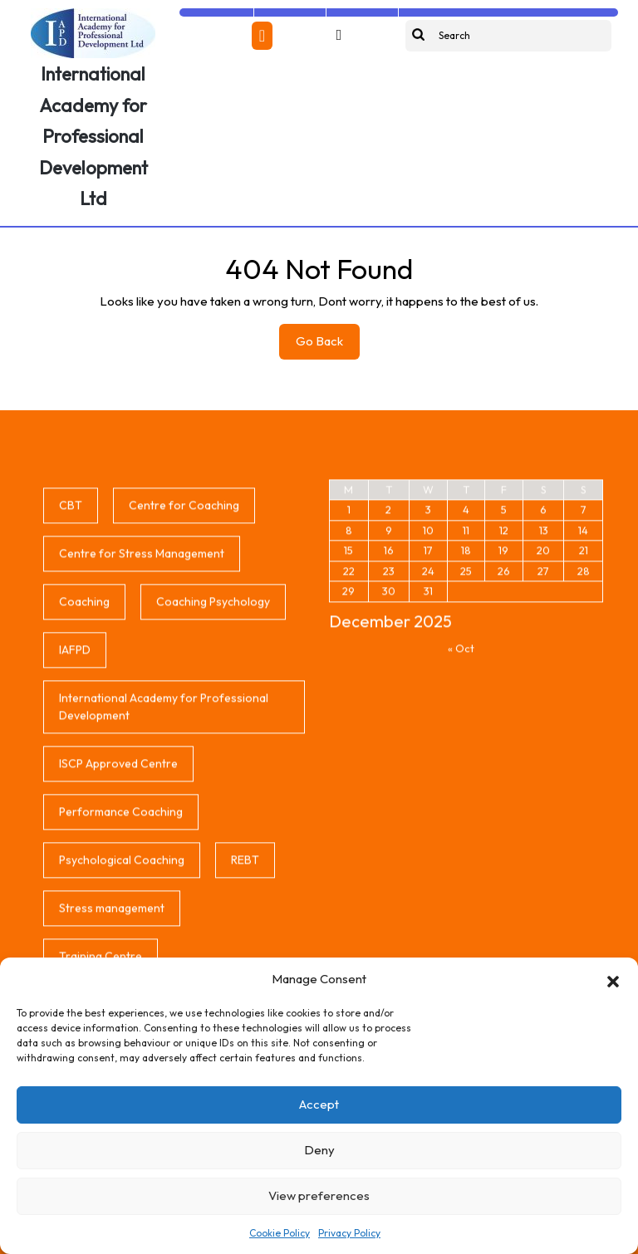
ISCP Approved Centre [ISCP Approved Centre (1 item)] (118, 912)
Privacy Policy (349, 1233)
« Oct (461, 797)
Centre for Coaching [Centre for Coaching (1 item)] (184, 654)
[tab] (262, 36)
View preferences (319, 1195)
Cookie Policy (279, 1233)
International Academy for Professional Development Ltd (93, 136)
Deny (319, 1150)
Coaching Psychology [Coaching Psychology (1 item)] (213, 750)
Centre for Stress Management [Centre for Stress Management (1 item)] (141, 702)
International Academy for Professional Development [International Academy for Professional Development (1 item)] (163, 856)
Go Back (328, 345)
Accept (319, 1104)
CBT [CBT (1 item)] (70, 654)
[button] (613, 979)
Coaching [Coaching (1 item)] (84, 750)
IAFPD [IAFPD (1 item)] (75, 798)
